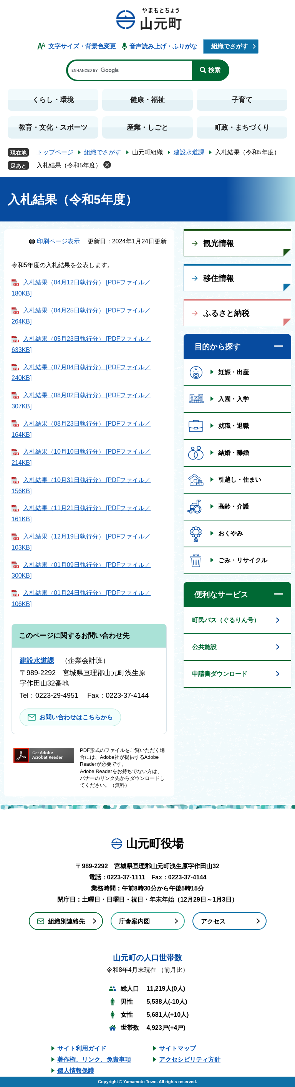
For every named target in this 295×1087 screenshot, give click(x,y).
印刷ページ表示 (58, 241)
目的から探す (217, 346)
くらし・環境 (53, 100)
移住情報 (218, 278)
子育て (242, 100)
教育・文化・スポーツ (53, 127)
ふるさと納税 (226, 313)
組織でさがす (229, 46)
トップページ (54, 152)
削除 (107, 165)
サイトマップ (177, 1048)
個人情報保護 (75, 1070)
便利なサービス (221, 594)
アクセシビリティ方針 (189, 1059)
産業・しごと (147, 127)
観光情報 (218, 243)
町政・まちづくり (242, 127)
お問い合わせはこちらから (76, 717)
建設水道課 (189, 152)
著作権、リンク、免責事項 (94, 1059)
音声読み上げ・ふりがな (163, 46)
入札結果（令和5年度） (68, 165)
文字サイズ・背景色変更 (82, 46)
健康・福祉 (147, 100)
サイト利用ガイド (81, 1048)
